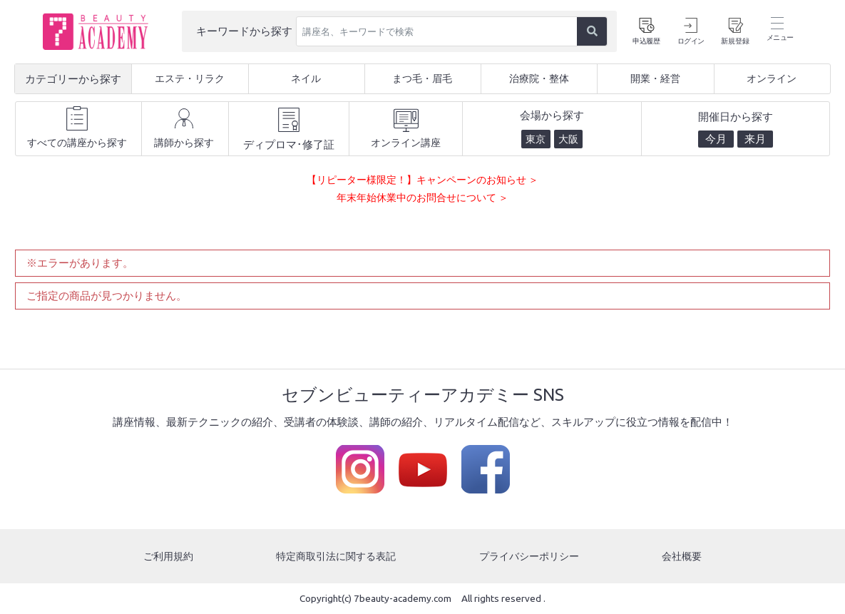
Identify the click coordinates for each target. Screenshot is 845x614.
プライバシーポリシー (530, 556)
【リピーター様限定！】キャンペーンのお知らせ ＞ (423, 179)
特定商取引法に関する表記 (336, 556)
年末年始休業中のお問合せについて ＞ (423, 197)
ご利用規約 (167, 556)
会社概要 (683, 556)
